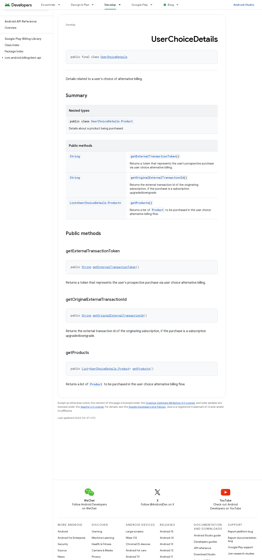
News (61, 556)
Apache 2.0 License (92, 407)
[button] (25, 58)
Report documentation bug (242, 539)
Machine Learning (103, 538)
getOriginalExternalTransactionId (157, 177)
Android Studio (243, 5)
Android (63, 531)
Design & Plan (80, 5)
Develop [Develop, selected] (110, 5)
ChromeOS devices (138, 544)
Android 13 (166, 544)
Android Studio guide (207, 535)
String (75, 156)
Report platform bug (240, 531)
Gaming (97, 531)
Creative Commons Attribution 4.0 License (170, 403)
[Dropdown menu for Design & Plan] (94, 4)
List (73, 203)
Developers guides (205, 541)
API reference (202, 548)
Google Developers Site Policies (147, 407)
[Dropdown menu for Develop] (121, 4)
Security (63, 544)
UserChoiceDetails (114, 57)
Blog (171, 5)
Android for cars (136, 550)
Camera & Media (102, 550)
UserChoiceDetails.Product (112, 121)
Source (62, 550)
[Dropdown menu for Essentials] (61, 4)
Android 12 (166, 550)
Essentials (48, 5)
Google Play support (240, 547)
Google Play (139, 5)
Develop (70, 24)
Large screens (134, 531)
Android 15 (166, 531)
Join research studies (241, 553)
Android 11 (166, 556)
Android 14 (167, 538)
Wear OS (131, 538)
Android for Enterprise (71, 538)
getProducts (140, 203)
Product (158, 210)
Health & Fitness (101, 544)
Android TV (133, 556)
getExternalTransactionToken (153, 156)
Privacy (96, 556)
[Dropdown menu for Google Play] (153, 4)
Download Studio (204, 554)
